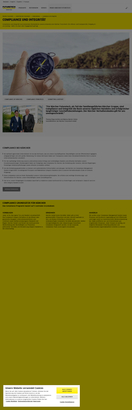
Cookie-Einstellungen (67, 402)
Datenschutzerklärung (25, 401)
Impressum (36, 401)
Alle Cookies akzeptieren (67, 390)
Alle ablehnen (67, 397)
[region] (41, 396)
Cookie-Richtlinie (11, 401)
